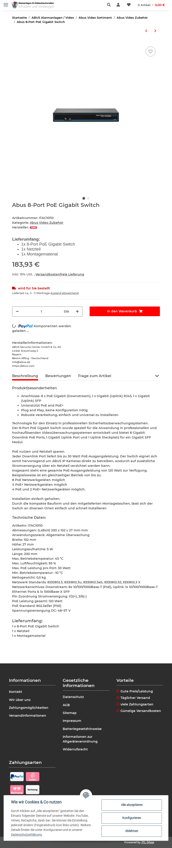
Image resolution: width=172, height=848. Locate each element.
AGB (66, 705)
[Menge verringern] (17, 311)
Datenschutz (73, 697)
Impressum (72, 721)
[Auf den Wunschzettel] (150, 51)
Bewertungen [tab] (58, 376)
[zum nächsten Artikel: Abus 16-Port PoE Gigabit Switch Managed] (155, 31)
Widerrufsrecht (75, 749)
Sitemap (70, 713)
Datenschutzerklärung (26, 834)
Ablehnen (131, 831)
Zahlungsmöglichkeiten (28, 708)
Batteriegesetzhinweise (82, 729)
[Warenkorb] (151, 5)
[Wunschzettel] (128, 4)
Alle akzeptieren (132, 805)
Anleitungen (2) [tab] (132, 376)
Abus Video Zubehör (46, 223)
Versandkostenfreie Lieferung (59, 274)
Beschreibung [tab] (25, 376)
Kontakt (15, 692)
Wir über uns (19, 700)
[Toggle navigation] (6, 3)
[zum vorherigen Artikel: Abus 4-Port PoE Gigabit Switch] (146, 31)
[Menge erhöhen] (77, 311)
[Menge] (41, 311)
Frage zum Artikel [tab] (94, 376)
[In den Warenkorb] (125, 311)
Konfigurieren (131, 818)
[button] (110, 4)
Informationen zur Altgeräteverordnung (80, 739)
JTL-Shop (147, 842)
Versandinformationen (27, 716)
